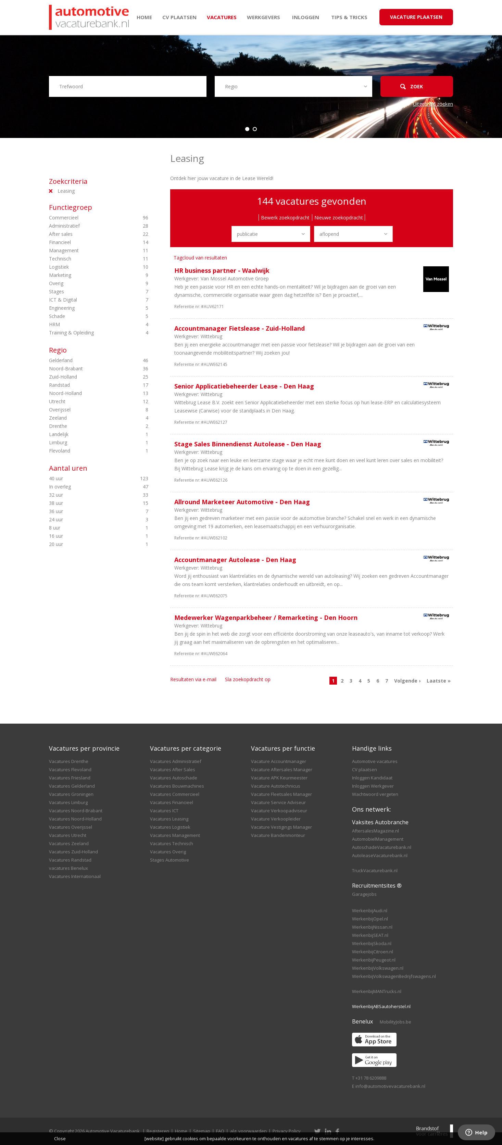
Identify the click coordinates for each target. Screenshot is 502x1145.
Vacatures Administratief (175, 761)
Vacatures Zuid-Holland (73, 852)
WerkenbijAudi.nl (369, 910)
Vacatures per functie (283, 748)
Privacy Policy (287, 1131)
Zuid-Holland (87, 377)
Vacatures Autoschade (173, 778)
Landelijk (87, 434)
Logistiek (87, 267)
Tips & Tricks (349, 17)
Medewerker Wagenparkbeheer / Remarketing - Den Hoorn (265, 617)
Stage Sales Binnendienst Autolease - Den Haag (247, 444)
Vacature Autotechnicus (275, 786)
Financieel (87, 242)
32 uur (87, 495)
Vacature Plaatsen (416, 17)
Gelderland (87, 360)
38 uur (87, 503)
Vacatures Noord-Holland (75, 819)
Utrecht (87, 401)
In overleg (87, 487)
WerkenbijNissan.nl (372, 927)
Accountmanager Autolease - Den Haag (235, 560)
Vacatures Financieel (171, 802)
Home (144, 17)
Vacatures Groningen (71, 794)
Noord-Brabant (87, 369)
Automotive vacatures (375, 761)
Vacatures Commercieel (174, 794)
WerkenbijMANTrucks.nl (376, 991)
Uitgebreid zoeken (433, 104)
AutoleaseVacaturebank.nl (379, 855)
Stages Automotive (169, 860)
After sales (87, 234)
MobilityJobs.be (395, 1022)
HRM (87, 324)
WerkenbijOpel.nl (370, 919)
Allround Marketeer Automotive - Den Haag (242, 502)
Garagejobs (364, 894)
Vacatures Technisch (171, 843)
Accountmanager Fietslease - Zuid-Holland (239, 328)
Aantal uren (68, 468)
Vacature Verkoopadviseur (279, 810)
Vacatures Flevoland (70, 769)
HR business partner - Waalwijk (221, 270)
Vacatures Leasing (169, 819)
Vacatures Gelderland (72, 786)
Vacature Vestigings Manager (281, 827)
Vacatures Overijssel (70, 827)
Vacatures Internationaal (75, 876)
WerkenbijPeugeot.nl (374, 960)
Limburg (87, 442)
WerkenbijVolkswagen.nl (377, 968)
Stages (87, 292)
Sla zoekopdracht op (248, 679)
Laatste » (439, 680)
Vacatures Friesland (69, 778)
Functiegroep (70, 207)
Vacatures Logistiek (170, 827)
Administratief (87, 226)
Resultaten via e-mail (193, 679)
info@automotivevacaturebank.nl (390, 1086)
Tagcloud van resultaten (200, 257)
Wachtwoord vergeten (375, 794)
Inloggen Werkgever (373, 786)
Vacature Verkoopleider (276, 819)
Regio (58, 350)
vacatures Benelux (68, 868)
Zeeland (87, 418)
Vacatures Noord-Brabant (75, 810)
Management (87, 250)
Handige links (372, 748)
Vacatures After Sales (172, 769)
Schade (87, 316)
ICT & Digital (87, 300)
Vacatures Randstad (70, 860)
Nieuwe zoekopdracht (338, 217)
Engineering (87, 308)
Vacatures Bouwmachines (177, 786)
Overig (87, 283)
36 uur (87, 511)
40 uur (87, 478)
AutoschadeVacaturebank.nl (381, 847)
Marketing (87, 275)
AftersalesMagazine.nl (375, 831)
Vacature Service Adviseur (278, 802)
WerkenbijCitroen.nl (372, 952)
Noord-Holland (87, 393)
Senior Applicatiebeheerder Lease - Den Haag (244, 386)
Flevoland (87, 451)
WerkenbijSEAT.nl (370, 935)
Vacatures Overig (168, 852)
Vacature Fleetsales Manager (281, 794)
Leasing (66, 191)
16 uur (87, 536)
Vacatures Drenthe (68, 761)
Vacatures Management (175, 835)
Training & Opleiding (87, 333)
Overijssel (87, 410)
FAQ (220, 1131)
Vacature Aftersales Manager (281, 769)
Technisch (87, 259)
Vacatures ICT (164, 810)
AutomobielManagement (377, 839)
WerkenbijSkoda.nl (371, 943)
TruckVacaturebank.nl (375, 870)
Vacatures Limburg (68, 802)
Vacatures (222, 17)
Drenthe (87, 426)
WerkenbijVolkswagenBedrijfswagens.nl (394, 976)
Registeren (158, 1131)
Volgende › (407, 680)
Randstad (87, 385)
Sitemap (201, 1131)
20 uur (87, 544)
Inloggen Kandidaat (372, 778)
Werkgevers (263, 17)
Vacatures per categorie (185, 748)
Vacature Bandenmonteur (278, 835)
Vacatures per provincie (84, 748)
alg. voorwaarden (248, 1131)
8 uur (87, 528)
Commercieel (87, 218)
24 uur (87, 520)
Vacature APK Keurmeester (279, 778)
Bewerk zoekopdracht (285, 217)
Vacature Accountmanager (278, 761)
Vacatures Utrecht (67, 835)
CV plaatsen (179, 17)
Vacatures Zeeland (69, 843)
